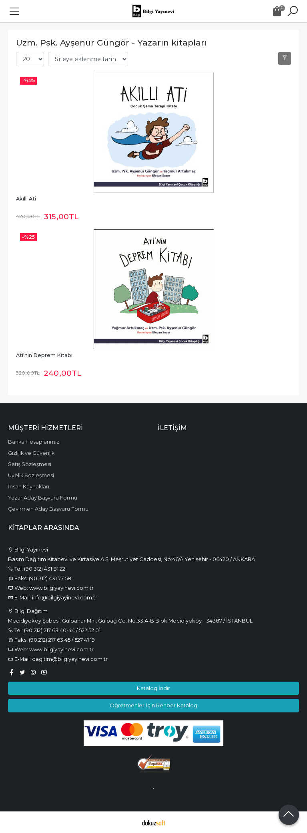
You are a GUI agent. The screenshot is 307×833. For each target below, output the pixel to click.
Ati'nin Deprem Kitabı (44, 355)
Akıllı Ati (26, 199)
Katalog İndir (153, 688)
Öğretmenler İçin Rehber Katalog (153, 705)
